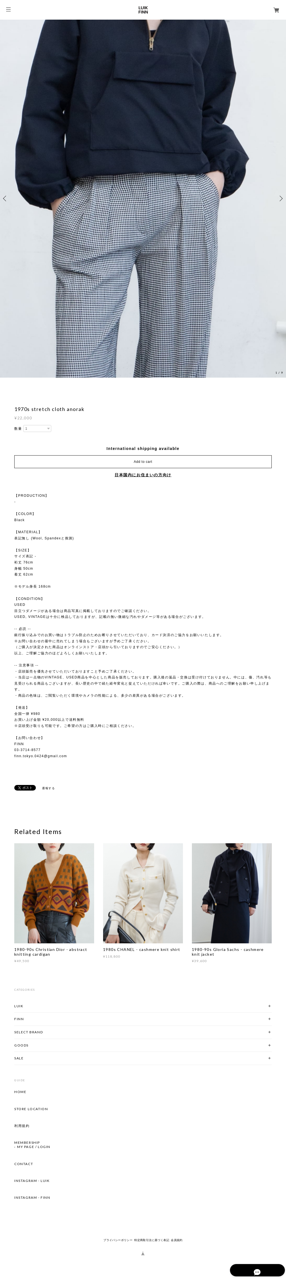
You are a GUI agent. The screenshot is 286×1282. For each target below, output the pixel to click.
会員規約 (177, 1240)
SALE (19, 1058)
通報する (48, 788)
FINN (19, 1019)
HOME (20, 1092)
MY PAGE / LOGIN (33, 1147)
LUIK (18, 1006)
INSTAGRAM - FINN (32, 1198)
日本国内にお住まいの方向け (143, 475)
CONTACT (23, 1164)
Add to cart (143, 462)
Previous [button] (5, 198)
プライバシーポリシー (117, 1240)
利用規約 (21, 1126)
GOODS (21, 1045)
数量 (18, 429)
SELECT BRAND (28, 1032)
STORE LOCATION (31, 1109)
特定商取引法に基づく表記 (151, 1240)
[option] (143, 199)
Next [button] (280, 198)
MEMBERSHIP (27, 1143)
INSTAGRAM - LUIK (32, 1181)
